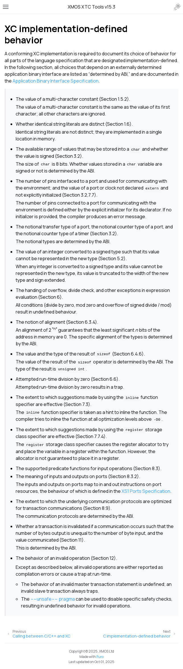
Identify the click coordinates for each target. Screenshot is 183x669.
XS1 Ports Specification (146, 491)
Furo (100, 656)
